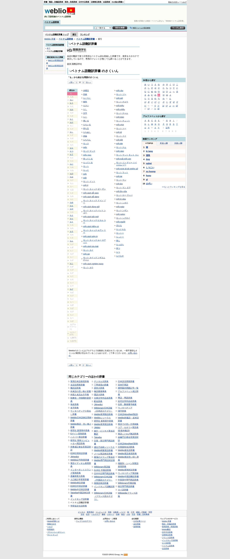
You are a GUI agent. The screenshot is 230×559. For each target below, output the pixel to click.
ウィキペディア (125, 408)
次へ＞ (88, 82)
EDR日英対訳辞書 (78, 453)
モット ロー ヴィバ (124, 195)
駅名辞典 (98, 401)
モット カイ (88, 250)
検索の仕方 (51, 524)
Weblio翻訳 (166, 529)
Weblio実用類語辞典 (103, 414)
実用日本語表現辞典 (79, 381)
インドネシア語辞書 (79, 499)
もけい (86, 106)
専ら (118, 241)
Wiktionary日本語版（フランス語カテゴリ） (103, 496)
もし (71, 132)
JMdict (97, 427)
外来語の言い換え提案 (80, 391)
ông (148, 159)
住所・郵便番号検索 (127, 404)
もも (71, 206)
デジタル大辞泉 (101, 381)
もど (71, 289)
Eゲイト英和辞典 (78, 434)
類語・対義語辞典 (56, 2)
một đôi (119, 143)
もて (71, 154)
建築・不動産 (141, 512)
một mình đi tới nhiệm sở (127, 169)
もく (71, 119)
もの (71, 174)
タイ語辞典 (166, 543)
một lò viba (121, 199)
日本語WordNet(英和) (128, 443)
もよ (71, 215)
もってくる (88, 162)
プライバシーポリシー (56, 532)
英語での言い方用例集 (128, 424)
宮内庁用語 (123, 385)
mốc (85, 147)
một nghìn (120, 214)
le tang (149, 151)
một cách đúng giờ (91, 207)
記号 (168, 128)
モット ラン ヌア (123, 188)
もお (71, 109)
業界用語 (90, 512)
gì (147, 179)
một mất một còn (123, 159)
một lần (119, 184)
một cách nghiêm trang (93, 264)
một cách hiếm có (91, 226)
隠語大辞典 (99, 394)
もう (71, 103)
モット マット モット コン (127, 155)
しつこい (150, 167)
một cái (86, 254)
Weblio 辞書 (49, 39)
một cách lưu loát (90, 246)
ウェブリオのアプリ (84, 521)
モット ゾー (121, 94)
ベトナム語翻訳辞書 (85, 39)
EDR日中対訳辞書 (78, 486)
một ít (85, 185)
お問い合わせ (110, 521)
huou (148, 175)
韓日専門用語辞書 (126, 486)
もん (71, 241)
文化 (82, 514)
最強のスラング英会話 (104, 457)
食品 (123, 514)
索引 (74, 34)
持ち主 (86, 128)
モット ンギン (122, 210)
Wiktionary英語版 (102, 467)
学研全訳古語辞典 (78, 506)
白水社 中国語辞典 (102, 470)
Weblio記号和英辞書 (79, 460)
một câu (119, 90)
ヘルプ (184, 2)
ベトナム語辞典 (52, 22)
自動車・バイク (119, 512)
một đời (119, 140)
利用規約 (50, 529)
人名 (128, 514)
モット (86, 166)
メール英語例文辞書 (103, 454)
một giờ (119, 98)
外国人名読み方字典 (79, 394)
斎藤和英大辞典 (77, 476)
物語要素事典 (100, 391)
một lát (119, 176)
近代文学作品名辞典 (127, 401)
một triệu (120, 106)
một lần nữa (121, 191)
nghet (149, 163)
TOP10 (149, 143)
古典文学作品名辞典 (103, 398)
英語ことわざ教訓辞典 (128, 434)
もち (71, 148)
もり (71, 222)
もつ (71, 151)
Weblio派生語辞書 (126, 450)
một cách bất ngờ (91, 217)
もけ (71, 122)
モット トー (121, 128)
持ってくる (88, 159)
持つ (118, 248)
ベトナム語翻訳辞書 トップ (57, 34)
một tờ (119, 132)
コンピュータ (101, 512)
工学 (132, 512)
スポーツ (110, 514)
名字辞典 (74, 408)
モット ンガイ (122, 203)
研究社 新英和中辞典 (79, 430)
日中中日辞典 (84, 2)
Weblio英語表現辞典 (127, 453)
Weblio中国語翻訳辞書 (128, 476)
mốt (85, 178)
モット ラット (122, 172)
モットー (120, 233)
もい (71, 100)
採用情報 (136, 527)
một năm (120, 151)
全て (48, 48)
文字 (85, 113)
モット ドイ (121, 136)
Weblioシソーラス (102, 418)
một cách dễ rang (91, 193)
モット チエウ (122, 102)
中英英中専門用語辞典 (128, 480)
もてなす (120, 256)
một (85, 174)
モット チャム (122, 113)
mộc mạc (87, 155)
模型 (85, 102)
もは (71, 177)
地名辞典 (74, 404)
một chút (120, 125)
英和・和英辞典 (71, 2)
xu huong (150, 171)
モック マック (89, 151)
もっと (86, 170)
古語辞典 (106, 2)
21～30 (178, 143)
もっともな (121, 229)
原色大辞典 (99, 388)
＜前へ (71, 82)
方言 (133, 514)
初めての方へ (173, 2)
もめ (71, 202)
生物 (117, 514)
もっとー (120, 237)
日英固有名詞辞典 (126, 447)
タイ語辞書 (123, 490)
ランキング (85, 34)
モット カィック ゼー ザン (94, 189)
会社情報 (136, 524)
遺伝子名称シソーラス (104, 447)
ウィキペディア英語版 (128, 473)
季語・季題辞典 (125, 398)
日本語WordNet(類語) (128, 414)
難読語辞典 (75, 388)
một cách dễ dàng (91, 197)
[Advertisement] (133, 12)
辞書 (45, 2)
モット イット (89, 181)
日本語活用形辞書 (126, 381)
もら (71, 219)
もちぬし (87, 132)
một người (120, 222)
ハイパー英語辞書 (78, 437)
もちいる (87, 125)
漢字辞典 (122, 411)
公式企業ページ (139, 521)
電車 (109, 512)
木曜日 (86, 90)
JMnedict (74, 456)
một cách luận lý (90, 236)
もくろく (87, 98)
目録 (85, 94)
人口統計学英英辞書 (79, 479)
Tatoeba (98, 437)
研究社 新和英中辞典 (103, 421)
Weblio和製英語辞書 (103, 450)
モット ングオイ (123, 218)
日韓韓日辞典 (96, 2)
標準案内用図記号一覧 (128, 388)
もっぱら (120, 244)
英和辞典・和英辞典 (170, 527)
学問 (150, 512)
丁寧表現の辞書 (101, 385)
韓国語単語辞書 (101, 483)
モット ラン (121, 180)
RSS (126, 554)
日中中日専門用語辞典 (104, 473)
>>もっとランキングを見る (173, 187)
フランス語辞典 (168, 538)
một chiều (120, 109)
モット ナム (121, 147)
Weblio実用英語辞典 (103, 424)
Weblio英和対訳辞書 (127, 470)
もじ (71, 264)
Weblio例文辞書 (77, 483)
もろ (71, 231)
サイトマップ (52, 535)
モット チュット (123, 121)
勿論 (85, 136)
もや (71, 209)
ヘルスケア (95, 514)
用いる (86, 121)
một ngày (120, 207)
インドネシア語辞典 (170, 540)
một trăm (120, 117)
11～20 (164, 143)
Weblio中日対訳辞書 (79, 489)
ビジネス (81, 512)
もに (71, 164)
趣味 (103, 514)
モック (86, 143)
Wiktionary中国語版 (127, 483)
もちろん (87, 140)
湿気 (148, 155)
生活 (87, 514)
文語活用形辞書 (77, 385)
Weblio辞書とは (53, 521)
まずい (149, 183)
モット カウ (88, 267)
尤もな (119, 225)
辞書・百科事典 (143, 514)
